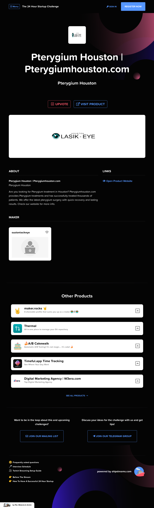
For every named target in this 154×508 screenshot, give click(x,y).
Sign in (112, 6)
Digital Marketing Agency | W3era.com (52, 379)
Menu (14, 6)
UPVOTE (59, 104)
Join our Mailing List (42, 436)
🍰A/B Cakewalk (36, 343)
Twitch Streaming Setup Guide (27, 470)
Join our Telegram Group (112, 436)
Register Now (133, 6)
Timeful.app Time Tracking (44, 361)
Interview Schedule (22, 466)
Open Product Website (117, 181)
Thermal (30, 326)
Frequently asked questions (26, 462)
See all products (77, 395)
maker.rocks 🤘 (35, 308)
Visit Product (90, 104)
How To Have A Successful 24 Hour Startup (33, 481)
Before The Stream (22, 477)
